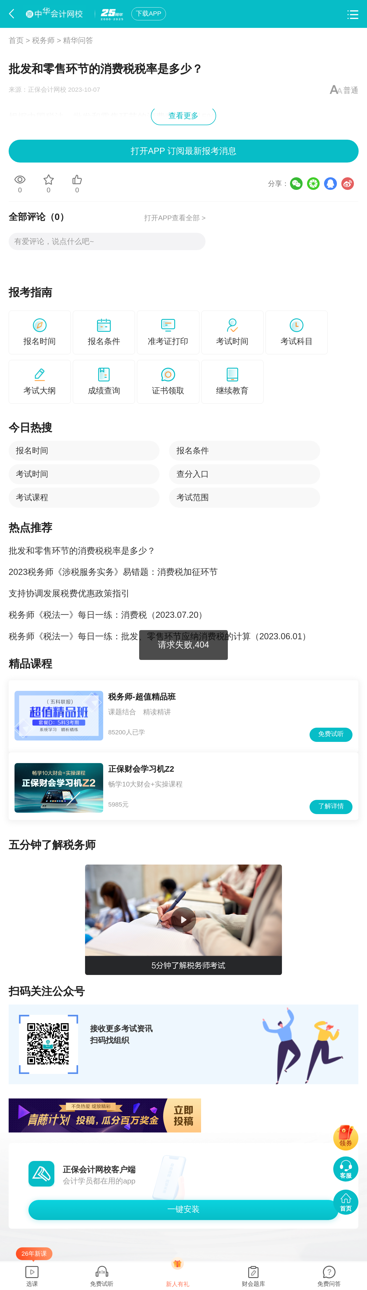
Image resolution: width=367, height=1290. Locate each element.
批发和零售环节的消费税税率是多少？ (82, 551)
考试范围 (193, 497)
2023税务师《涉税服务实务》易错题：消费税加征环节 (113, 572)
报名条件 (193, 450)
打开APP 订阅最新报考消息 (183, 151)
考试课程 (32, 497)
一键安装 (183, 1209)
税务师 (43, 40)
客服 (346, 1175)
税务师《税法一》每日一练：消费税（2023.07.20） (108, 615)
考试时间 (32, 473)
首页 (16, 40)
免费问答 (329, 1284)
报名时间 (32, 450)
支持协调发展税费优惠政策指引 (69, 593)
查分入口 (193, 473)
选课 (32, 1284)
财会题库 (253, 1284)
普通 (350, 90)
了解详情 (331, 806)
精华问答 (78, 40)
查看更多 (183, 116)
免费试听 (331, 733)
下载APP (148, 13)
